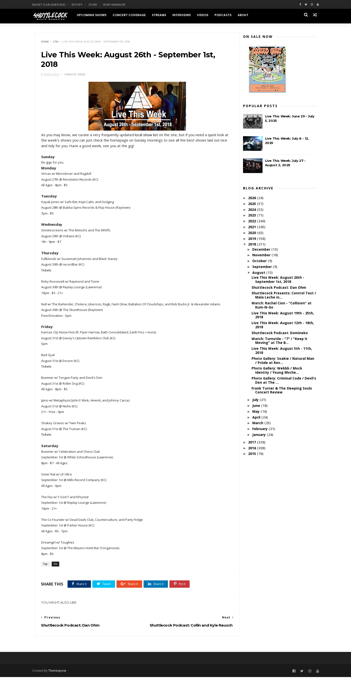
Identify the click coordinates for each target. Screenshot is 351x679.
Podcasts (225, 15)
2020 (252, 233)
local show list (146, 136)
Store (96, 4)
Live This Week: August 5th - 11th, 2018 (281, 351)
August (259, 273)
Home (46, 42)
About (246, 15)
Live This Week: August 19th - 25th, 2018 (282, 315)
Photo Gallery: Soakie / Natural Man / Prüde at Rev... (282, 361)
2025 (252, 204)
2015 (252, 454)
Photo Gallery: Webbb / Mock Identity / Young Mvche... (276, 371)
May (256, 412)
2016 (252, 448)
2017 (252, 443)
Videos (205, 15)
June (256, 406)
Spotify (80, 4)
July (255, 400)
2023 (252, 216)
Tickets (47, 271)
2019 (252, 239)
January (259, 435)
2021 (252, 227)
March (258, 423)
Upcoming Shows (94, 15)
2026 (252, 198)
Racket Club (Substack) (51, 4)
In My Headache (117, 4)
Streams (162, 15)
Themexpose (60, 672)
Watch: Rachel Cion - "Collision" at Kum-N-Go (281, 305)
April (256, 417)
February (260, 429)
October (259, 261)
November (261, 255)
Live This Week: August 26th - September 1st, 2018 (277, 280)
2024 (252, 210)
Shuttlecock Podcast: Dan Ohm (278, 288)
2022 (252, 221)
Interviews (184, 15)
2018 (252, 245)
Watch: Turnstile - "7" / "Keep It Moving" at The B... (279, 341)
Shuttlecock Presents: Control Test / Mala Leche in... (283, 295)
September (262, 267)
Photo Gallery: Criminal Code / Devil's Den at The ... (283, 381)
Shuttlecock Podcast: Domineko (279, 333)
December (261, 249)
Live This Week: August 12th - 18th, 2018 (282, 325)
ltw (56, 42)
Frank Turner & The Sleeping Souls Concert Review (281, 390)
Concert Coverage (132, 15)
